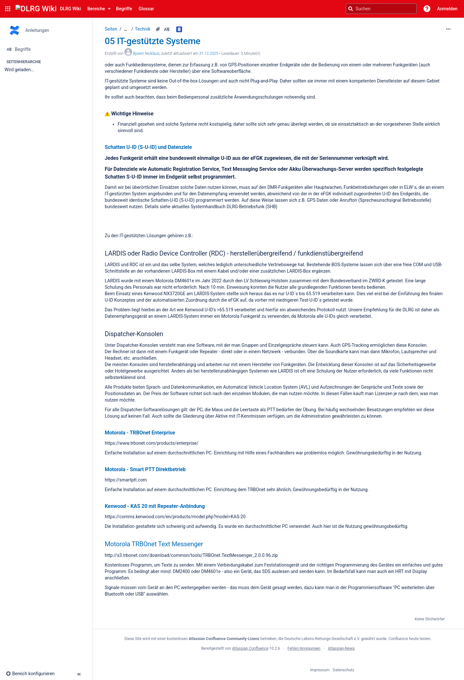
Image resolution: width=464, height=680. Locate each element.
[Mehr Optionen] (448, 29)
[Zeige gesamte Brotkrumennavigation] (125, 29)
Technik (142, 29)
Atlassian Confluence (250, 648)
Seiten (111, 29)
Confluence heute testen (409, 638)
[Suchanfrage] (381, 9)
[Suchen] (350, 8)
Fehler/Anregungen (303, 648)
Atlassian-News (341, 648)
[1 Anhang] (157, 29)
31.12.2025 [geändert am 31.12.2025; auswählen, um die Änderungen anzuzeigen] (208, 53)
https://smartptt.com (126, 479)
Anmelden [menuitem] (447, 8)
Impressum (320, 670)
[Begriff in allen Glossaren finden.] (180, 29)
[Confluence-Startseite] (48, 9)
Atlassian (277, 662)
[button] (7, 8)
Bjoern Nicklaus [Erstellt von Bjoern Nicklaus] (146, 53)
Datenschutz (343, 670)
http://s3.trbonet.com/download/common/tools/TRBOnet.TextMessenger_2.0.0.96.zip (191, 555)
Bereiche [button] (96, 8)
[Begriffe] (46, 49)
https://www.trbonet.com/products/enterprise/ (151, 443)
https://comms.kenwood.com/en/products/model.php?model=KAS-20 (175, 516)
